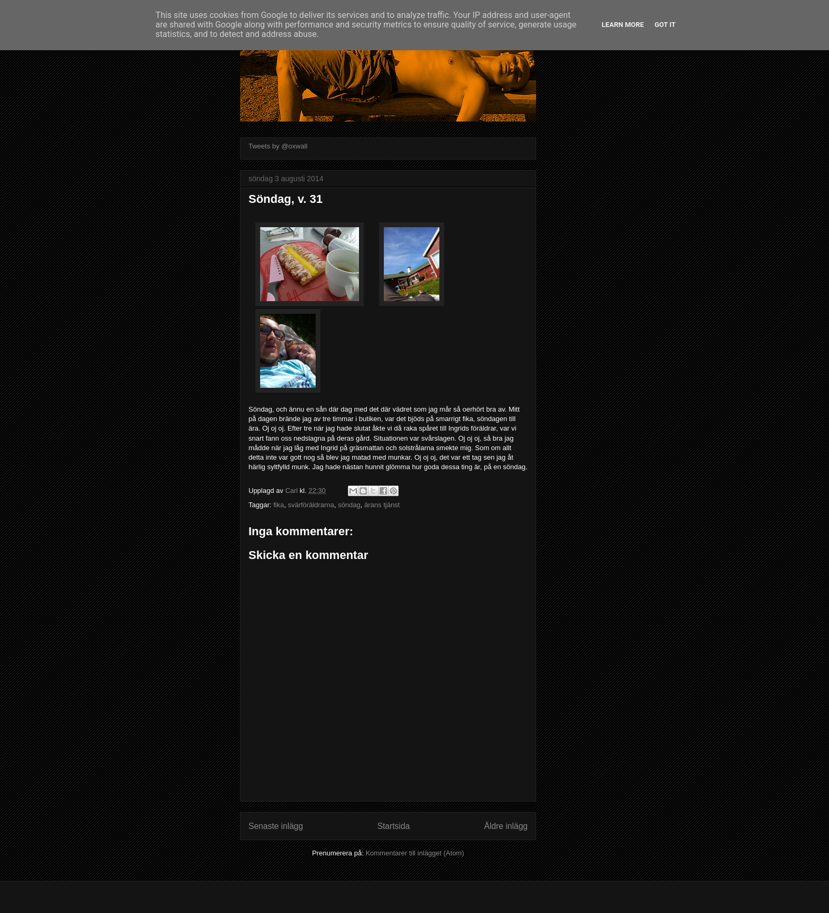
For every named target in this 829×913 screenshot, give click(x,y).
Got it (665, 25)
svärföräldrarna (311, 505)
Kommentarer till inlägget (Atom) (414, 853)
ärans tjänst (382, 505)
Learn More (623, 25)
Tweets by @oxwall (277, 146)
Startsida (393, 826)
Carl (292, 491)
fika (278, 505)
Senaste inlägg (275, 826)
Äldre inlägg (506, 826)
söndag (349, 505)
